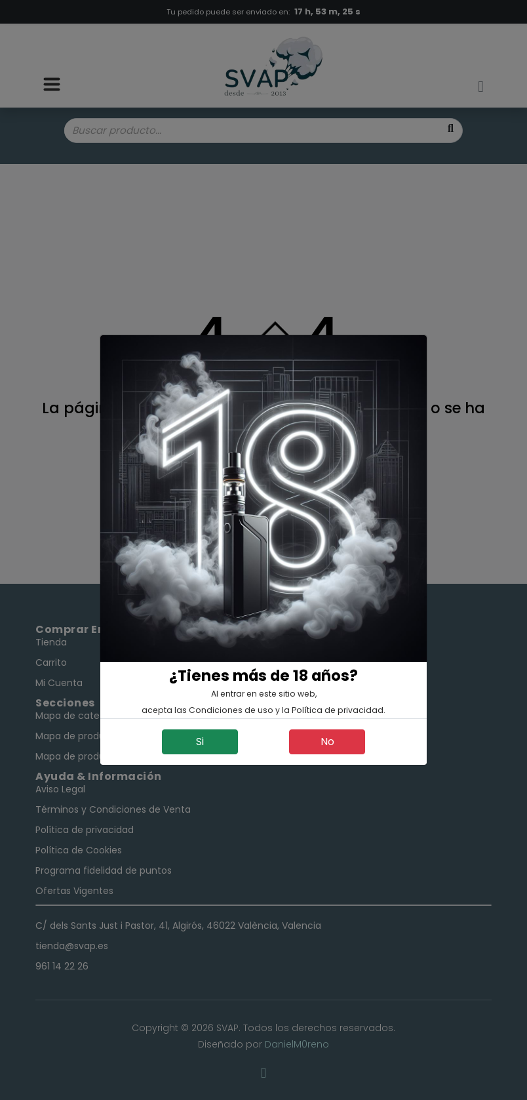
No (327, 741)
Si (200, 741)
